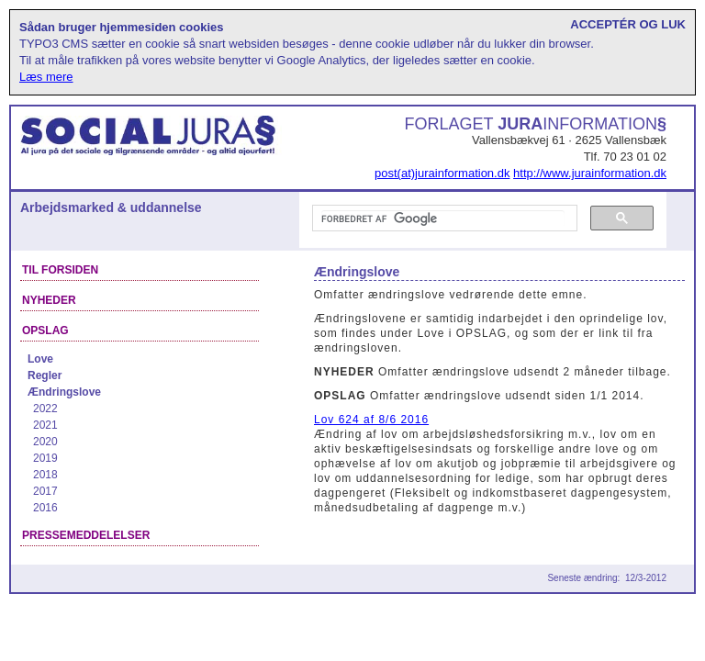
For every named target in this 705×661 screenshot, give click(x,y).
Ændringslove (64, 392)
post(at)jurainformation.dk (442, 173)
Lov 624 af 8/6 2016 (371, 419)
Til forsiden (60, 269)
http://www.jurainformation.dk (589, 173)
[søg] (443, 218)
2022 (45, 408)
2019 (45, 458)
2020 (45, 441)
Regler (45, 375)
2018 (45, 474)
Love (40, 359)
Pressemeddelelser (86, 535)
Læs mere (46, 77)
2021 (45, 425)
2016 (45, 507)
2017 (45, 491)
